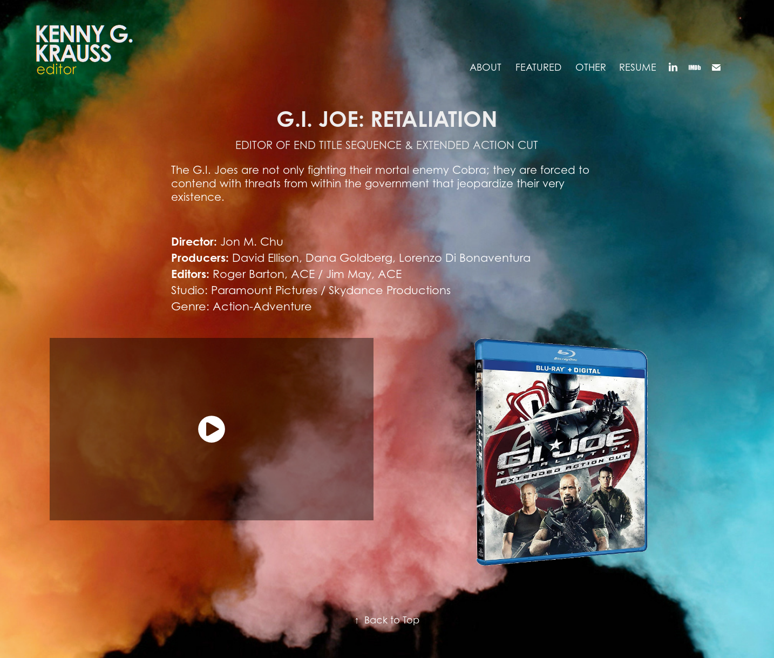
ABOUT (485, 67)
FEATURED (538, 67)
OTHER (590, 67)
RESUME (637, 67)
